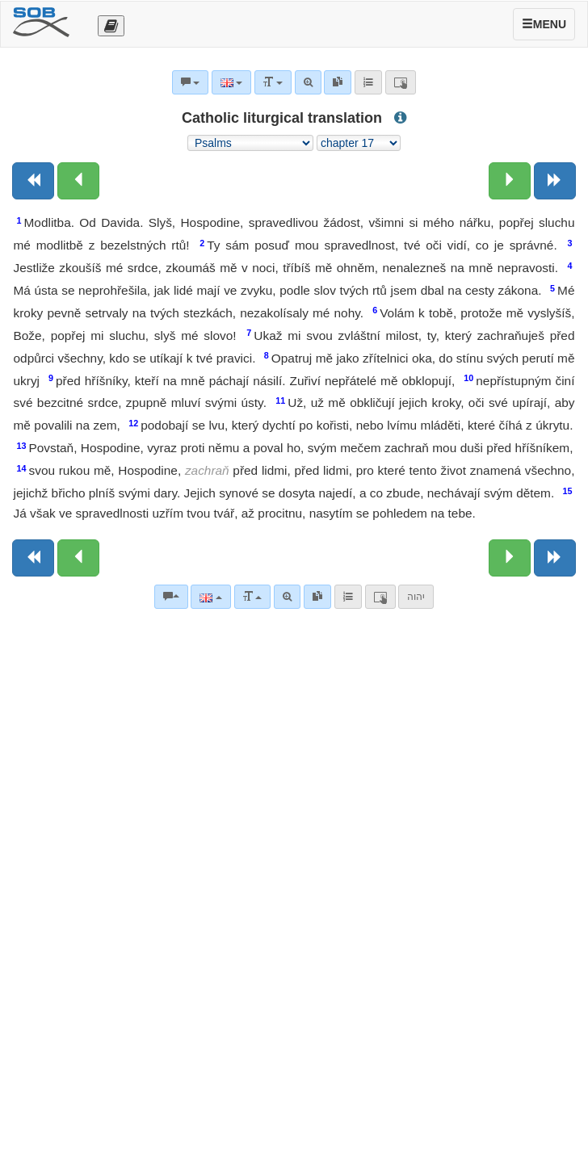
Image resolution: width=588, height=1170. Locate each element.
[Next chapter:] (510, 180)
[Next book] (555, 180)
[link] (317, 597)
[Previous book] (33, 180)
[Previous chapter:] (78, 180)
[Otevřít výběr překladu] (111, 25)
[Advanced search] (287, 597)
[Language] (210, 597)
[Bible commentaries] (171, 597)
